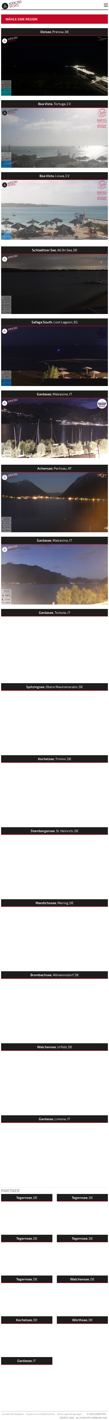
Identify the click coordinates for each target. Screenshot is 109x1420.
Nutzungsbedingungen (69, 1413)
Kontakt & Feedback (13, 1413)
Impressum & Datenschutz (40, 1413)
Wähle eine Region (22, 19)
